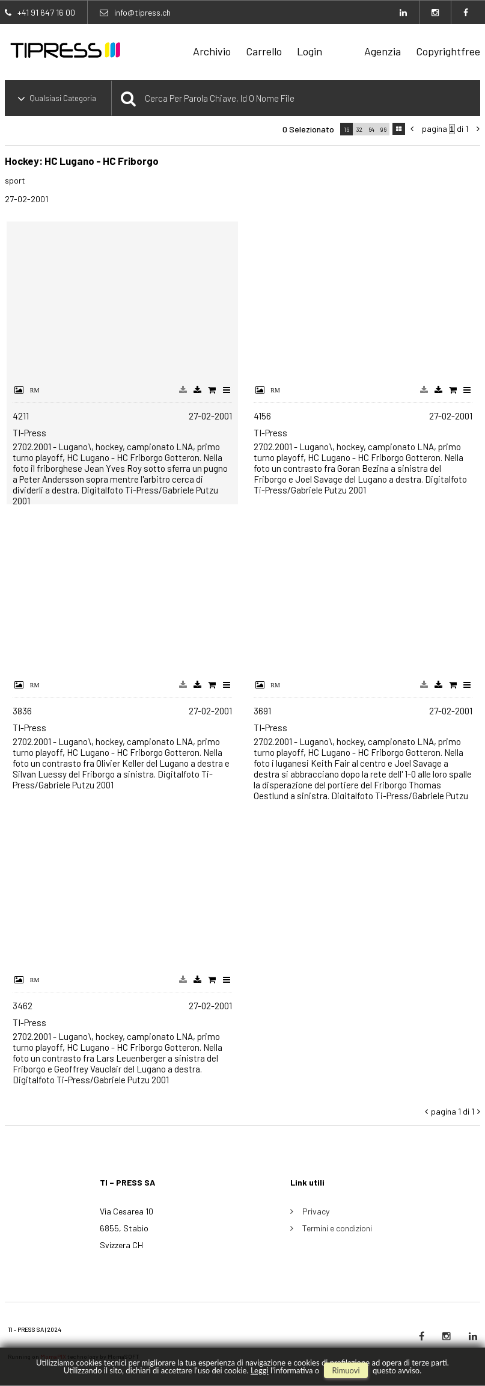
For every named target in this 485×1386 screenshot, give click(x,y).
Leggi (260, 1370)
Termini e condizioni (337, 1228)
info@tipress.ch (142, 12)
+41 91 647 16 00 (46, 12)
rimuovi (345, 1370)
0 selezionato (308, 129)
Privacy (315, 1211)
